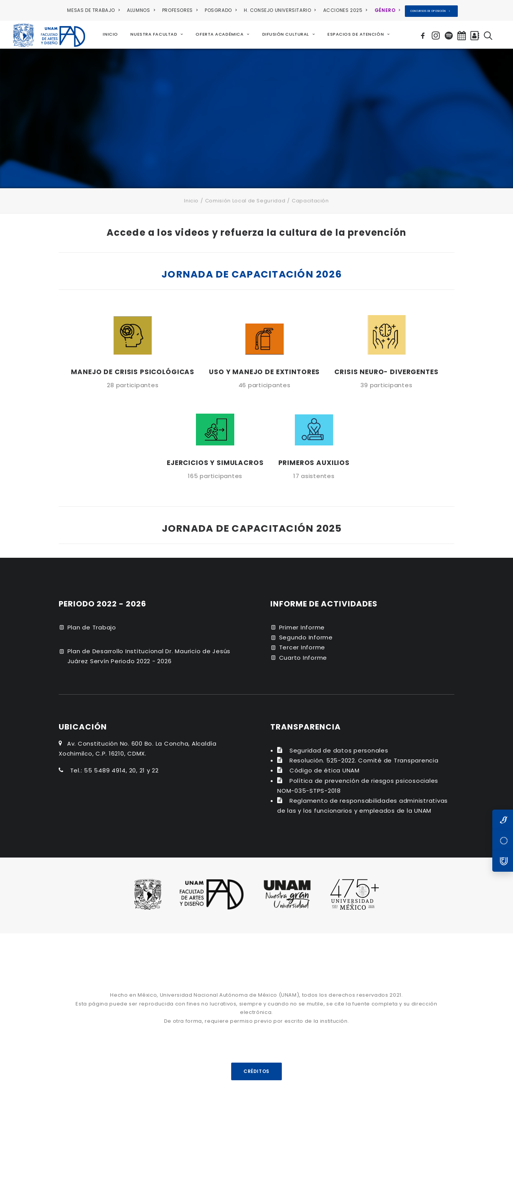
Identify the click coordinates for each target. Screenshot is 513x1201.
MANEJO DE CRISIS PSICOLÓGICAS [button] (132, 371)
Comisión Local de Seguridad (245, 200)
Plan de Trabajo (91, 627)
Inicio (191, 200)
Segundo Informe (306, 637)
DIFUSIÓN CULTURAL (288, 34)
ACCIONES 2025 (345, 10)
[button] (423, 34)
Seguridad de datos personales (338, 750)
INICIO (110, 34)
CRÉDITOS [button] (256, 1071)
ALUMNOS (141, 10)
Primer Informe (302, 627)
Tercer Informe (302, 647)
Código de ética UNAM (324, 770)
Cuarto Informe (303, 657)
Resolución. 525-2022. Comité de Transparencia (364, 760)
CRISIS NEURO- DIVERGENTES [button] (386, 371)
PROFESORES (179, 10)
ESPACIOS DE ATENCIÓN (358, 34)
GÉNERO (387, 10)
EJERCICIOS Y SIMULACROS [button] (215, 462)
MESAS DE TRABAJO (93, 10)
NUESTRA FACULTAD (156, 34)
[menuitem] (94, 10)
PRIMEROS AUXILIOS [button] (314, 462)
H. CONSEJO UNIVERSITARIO (280, 10)
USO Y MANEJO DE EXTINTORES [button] (264, 371)
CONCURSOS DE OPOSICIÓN (430, 11)
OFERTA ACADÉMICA (223, 34)
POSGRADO (221, 10)
